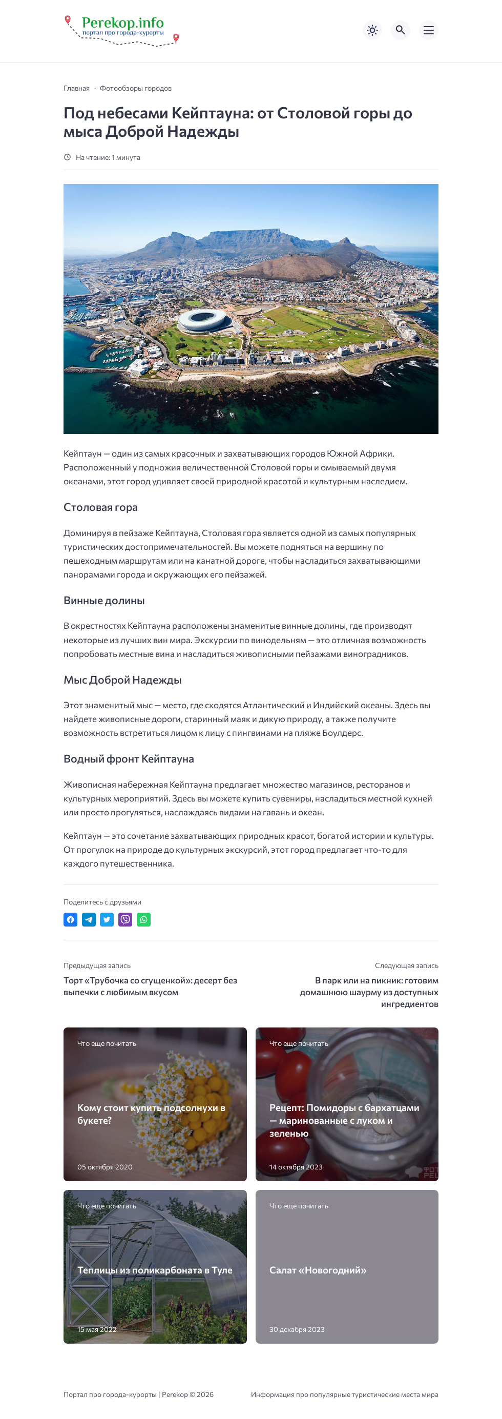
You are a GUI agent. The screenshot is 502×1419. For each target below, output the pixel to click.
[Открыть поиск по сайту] (400, 30)
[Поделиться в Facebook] (70, 920)
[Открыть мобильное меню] (428, 30)
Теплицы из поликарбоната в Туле (155, 1270)
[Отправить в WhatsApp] (144, 920)
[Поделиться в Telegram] (89, 920)
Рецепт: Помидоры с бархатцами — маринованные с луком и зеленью (344, 1120)
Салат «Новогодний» (318, 1270)
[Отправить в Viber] (125, 920)
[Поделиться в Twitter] (107, 920)
